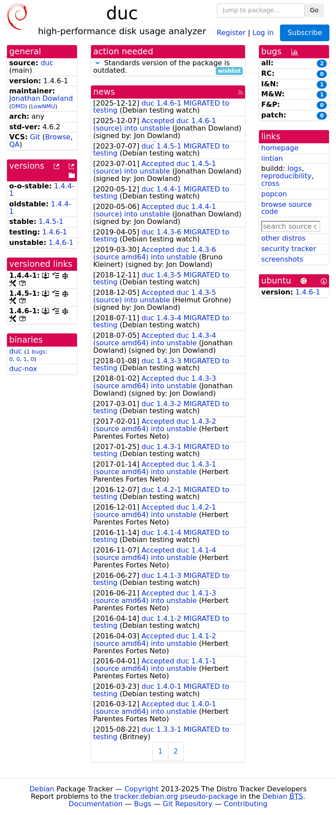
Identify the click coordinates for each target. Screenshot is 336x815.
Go (314, 10)
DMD (18, 106)
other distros (283, 238)
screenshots (282, 259)
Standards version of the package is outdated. (168, 67)
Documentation (95, 804)
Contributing (246, 804)
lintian (272, 158)
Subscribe (304, 32)
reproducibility (286, 176)
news (104, 92)
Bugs (142, 804)
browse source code (286, 208)
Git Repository (187, 804)
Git (35, 137)
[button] (97, 63)
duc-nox (23, 369)
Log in (262, 32)
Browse (57, 137)
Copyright (141, 789)
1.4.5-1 (50, 221)
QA (14, 144)
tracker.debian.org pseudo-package (176, 796)
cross (270, 183)
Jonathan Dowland (41, 98)
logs (294, 168)
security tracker (288, 248)
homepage (279, 148)
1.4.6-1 (54, 232)
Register (231, 32)
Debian (41, 789)
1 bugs (35, 351)
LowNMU (43, 106)
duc (47, 63)
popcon (274, 194)
